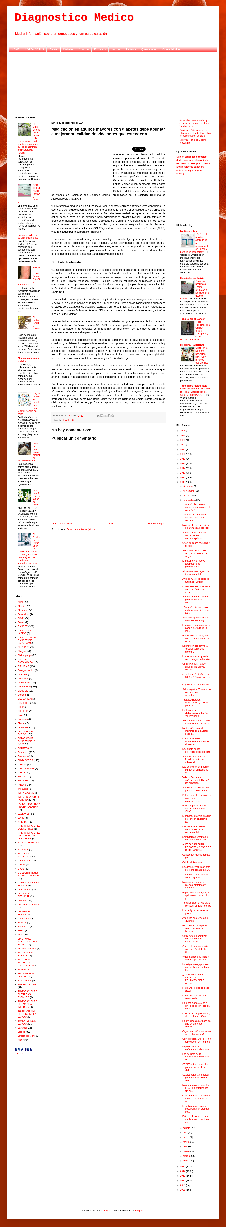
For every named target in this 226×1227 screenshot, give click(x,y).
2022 (183, 444)
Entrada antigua (156, 523)
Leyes (21, 817)
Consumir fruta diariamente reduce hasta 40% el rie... (196, 1098)
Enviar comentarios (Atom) (81, 529)
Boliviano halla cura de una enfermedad (28, 236)
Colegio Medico (26, 670)
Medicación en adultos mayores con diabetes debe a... (195, 731)
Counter (19, 1053)
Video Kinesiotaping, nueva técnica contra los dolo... (196, 722)
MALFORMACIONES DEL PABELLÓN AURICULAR (29, 835)
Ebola (21, 723)
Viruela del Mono (171, 49)
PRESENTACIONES (29, 904)
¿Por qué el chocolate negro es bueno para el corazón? (196, 507)
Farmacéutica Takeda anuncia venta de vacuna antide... (193, 829)
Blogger (139, 1210)
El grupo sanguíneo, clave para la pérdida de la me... (196, 628)
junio (186, 1137)
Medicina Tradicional (29, 842)
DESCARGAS (25, 698)
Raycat (107, 1210)
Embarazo (100, 49)
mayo (186, 1141)
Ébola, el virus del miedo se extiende (195, 997)
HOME (15, 49)
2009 (183, 1185)
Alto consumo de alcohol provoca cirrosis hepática (195, 599)
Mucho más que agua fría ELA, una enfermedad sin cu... (195, 1088)
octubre (187, 495)
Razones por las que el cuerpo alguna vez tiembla (194, 928)
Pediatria (131, 49)
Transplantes (24, 980)
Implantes (23, 788)
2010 (183, 1180)
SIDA (20, 934)
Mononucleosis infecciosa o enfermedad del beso (195, 526)
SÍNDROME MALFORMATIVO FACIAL (27, 941)
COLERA (22, 674)
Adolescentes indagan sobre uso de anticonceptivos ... (194, 535)
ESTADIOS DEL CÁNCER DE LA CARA (26, 741)
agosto (187, 1127)
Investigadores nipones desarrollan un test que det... (195, 1109)
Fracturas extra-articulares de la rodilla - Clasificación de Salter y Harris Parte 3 (195, 391)
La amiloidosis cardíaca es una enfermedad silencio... (196, 1024)
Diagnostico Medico (74, 17)
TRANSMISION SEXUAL (26, 975)
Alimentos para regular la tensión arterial (195, 573)
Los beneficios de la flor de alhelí (36, 497)
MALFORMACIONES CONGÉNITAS (29, 827)
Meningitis (23, 849)
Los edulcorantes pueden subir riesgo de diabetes (196, 658)
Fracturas (23, 756)
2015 (183, 477)
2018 (183, 463)
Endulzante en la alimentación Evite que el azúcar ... (195, 741)
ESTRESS (23, 748)
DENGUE (23, 690)
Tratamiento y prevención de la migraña (195, 876)
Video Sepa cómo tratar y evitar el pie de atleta (195, 958)
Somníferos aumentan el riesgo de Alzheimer (195, 838)
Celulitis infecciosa (192, 862)
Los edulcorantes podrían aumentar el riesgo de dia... (195, 769)
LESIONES (24, 813)
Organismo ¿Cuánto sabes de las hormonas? (196, 1033)
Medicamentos (188, 231)
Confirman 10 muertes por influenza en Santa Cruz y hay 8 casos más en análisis (195, 133)
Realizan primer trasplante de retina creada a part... (196, 868)
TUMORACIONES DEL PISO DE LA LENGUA (27, 1014)
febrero (187, 1155)
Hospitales (23, 780)
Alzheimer (23, 610)
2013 (183, 1166)
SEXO (21, 930)
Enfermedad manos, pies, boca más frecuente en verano (195, 638)
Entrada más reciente (63, 523)
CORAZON (24, 682)
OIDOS (21, 864)
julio (185, 1132)
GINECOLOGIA (26, 768)
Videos (21, 1031)
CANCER (23, 626)
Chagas (22, 651)
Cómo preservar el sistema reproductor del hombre (196, 1040)
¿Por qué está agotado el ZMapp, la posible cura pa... (195, 610)
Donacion (23, 719)
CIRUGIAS (23, 666)
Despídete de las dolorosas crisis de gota (196, 750)
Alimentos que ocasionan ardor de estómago (195, 619)
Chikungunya (25, 655)
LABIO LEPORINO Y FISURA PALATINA (29, 805)
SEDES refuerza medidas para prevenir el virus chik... (195, 1067)
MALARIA (23, 821)
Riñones (22, 922)
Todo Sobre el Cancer (192, 319)
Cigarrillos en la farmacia (195, 684)
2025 (183, 430)
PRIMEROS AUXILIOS (24, 913)
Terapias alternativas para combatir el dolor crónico (196, 904)
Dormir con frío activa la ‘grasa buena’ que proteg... (194, 648)
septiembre (189, 500)
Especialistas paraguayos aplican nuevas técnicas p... (196, 895)
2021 (183, 449)
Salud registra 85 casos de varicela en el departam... (196, 692)
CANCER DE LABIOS (25, 632)
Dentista (22, 694)
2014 (183, 482)
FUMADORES (25, 760)
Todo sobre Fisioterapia (193, 385)
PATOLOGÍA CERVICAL (24, 895)
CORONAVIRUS (34, 49)
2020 (183, 454)
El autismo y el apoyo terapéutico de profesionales (193, 563)
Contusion (23, 678)
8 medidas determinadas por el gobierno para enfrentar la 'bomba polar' (194, 123)
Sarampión (23, 926)
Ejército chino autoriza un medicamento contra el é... (195, 1119)
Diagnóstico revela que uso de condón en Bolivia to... (196, 819)
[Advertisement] (113, 84)
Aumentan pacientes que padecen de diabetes (195, 789)
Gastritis (22, 764)
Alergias (22, 606)
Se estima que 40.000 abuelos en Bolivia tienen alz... (193, 666)
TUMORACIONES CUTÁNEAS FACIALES (27, 994)
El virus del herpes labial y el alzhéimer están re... (196, 1015)
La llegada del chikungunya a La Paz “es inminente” (195, 713)
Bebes (21, 622)
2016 (183, 472)
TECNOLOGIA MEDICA (25, 954)
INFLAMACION (26, 792)
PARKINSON (25, 889)
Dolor (20, 715)
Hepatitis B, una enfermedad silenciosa (195, 1048)
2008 (183, 1189)
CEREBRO (23, 647)
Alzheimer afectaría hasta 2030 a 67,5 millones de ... (196, 677)
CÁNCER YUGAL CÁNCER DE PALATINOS (27, 640)
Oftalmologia (24, 860)
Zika (20, 1040)
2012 (183, 1171)
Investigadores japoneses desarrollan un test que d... (195, 967)
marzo (186, 1151)
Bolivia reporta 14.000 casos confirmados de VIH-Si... (195, 808)
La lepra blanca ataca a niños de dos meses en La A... (196, 1006)
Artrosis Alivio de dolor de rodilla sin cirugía (195, 580)
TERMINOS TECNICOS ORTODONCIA (26, 962)
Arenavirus (23, 614)
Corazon (84, 49)
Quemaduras (148, 49)
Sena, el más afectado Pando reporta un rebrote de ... (194, 759)
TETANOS (23, 969)
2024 (183, 435)
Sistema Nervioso (27, 948)
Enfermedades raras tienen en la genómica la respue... (196, 589)
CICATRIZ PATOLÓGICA (25, 661)
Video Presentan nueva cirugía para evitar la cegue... (194, 553)
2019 (183, 458)
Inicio (111, 523)
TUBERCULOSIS (27, 984)
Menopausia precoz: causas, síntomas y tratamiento (193, 885)
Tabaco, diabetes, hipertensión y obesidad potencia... (196, 702)
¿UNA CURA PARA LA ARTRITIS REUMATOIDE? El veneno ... (194, 979)
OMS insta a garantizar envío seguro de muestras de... (194, 939)
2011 (183, 1175)
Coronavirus (24, 686)
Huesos (22, 784)
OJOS (21, 868)
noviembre (189, 490)
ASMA (21, 618)
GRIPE (21, 772)
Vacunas (22, 1027)
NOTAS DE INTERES (24, 855)
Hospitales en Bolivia (192, 278)
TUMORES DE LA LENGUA (27, 1022)
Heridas (115, 49)
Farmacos (23, 752)
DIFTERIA (23, 711)
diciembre (188, 486)
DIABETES (68, 420)
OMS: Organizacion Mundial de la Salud (28, 874)
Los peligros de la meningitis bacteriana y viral (195, 1057)
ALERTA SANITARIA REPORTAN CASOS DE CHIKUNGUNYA (196, 847)
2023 (183, 440)
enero (186, 1160)
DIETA (21, 707)
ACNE (21, 602)
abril (185, 1146)
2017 (183, 468)
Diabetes (68, 49)
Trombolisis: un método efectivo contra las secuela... (194, 517)
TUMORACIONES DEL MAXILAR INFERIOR (27, 1004)
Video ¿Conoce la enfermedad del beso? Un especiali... (195, 780)
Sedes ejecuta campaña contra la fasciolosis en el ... (195, 949)
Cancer (53, 49)
